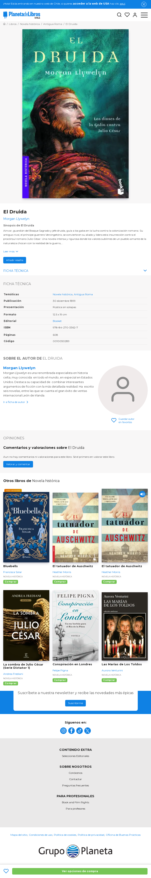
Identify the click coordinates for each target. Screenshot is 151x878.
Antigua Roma (83, 294)
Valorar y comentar (18, 464)
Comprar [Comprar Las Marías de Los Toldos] (109, 680)
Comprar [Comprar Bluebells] (11, 581)
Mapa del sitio (18, 834)
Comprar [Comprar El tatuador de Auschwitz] (60, 581)
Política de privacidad (91, 834)
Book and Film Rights (75, 802)
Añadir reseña (14, 260)
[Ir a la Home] (4, 24)
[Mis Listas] (126, 15)
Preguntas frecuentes (75, 785)
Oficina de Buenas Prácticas (123, 834)
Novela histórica (63, 294)
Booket (57, 321)
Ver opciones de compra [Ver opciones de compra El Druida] (80, 871)
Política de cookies (65, 834)
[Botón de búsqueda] (119, 15)
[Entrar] (134, 15)
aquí (122, 3)
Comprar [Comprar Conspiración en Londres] (60, 680)
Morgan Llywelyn (19, 368)
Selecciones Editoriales (75, 756)
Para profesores (75, 808)
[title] (63, 730)
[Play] (142, 494)
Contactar (75, 779)
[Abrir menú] (144, 15)
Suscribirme (75, 703)
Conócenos (75, 772)
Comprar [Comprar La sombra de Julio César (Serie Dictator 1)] (11, 683)
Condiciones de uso (40, 834)
